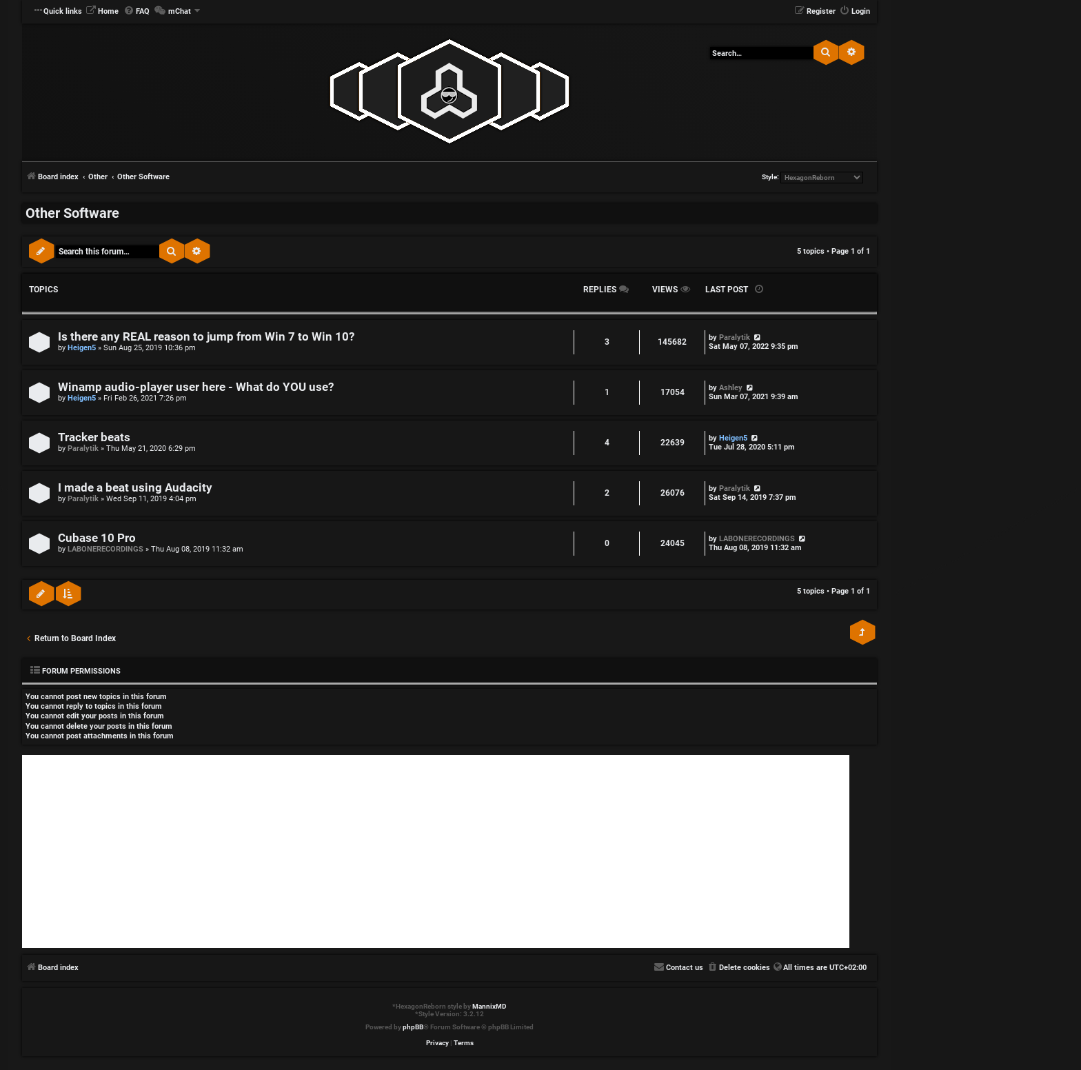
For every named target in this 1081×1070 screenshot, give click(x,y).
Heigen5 (82, 347)
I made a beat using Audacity (135, 487)
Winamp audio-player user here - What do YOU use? (196, 387)
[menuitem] (102, 11)
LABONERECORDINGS (105, 549)
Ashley (730, 387)
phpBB (413, 1027)
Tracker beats (94, 437)
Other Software (72, 213)
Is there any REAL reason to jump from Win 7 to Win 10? (206, 336)
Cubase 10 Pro (97, 538)
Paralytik (734, 337)
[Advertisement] (435, 851)
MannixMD (489, 1006)
